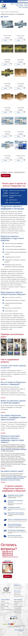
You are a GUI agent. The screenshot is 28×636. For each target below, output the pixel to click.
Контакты (26, 3)
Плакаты (16, 604)
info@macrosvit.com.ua (10, 557)
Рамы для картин (17, 611)
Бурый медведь (7, 59)
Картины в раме (17, 607)
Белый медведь (7, 131)
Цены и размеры (20, 5)
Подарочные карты (18, 612)
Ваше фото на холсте (18, 606)
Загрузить (7, 576)
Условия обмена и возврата (7, 609)
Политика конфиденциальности (14, 626)
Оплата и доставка (19, 3)
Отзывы (26, 5)
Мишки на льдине (7, 35)
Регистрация (25, 7)
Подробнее (5, 175)
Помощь (12, 3)
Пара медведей (20, 83)
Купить (5, 40)
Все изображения (17, 609)
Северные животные (20, 155)
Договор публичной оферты (20, 625)
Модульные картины (18, 601)
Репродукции (16, 603)
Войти (20, 7)
